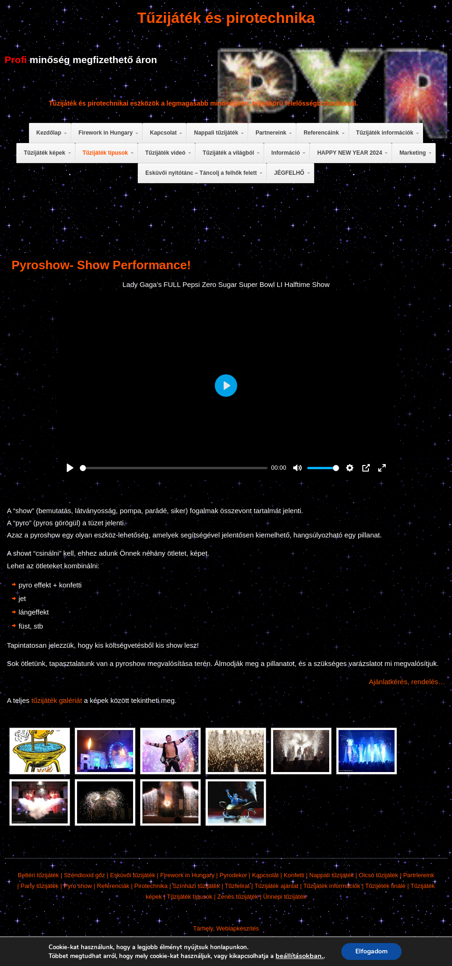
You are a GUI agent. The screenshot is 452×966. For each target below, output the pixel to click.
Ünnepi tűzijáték (284, 896)
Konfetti (294, 875)
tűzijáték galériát (56, 700)
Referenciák (113, 885)
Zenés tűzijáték (237, 896)
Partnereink (418, 875)
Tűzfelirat (237, 885)
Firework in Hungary (187, 875)
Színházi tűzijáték (196, 885)
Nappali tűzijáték (331, 875)
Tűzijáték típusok (189, 896)
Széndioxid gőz (84, 875)
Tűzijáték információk (331, 885)
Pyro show (78, 885)
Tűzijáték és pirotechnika (226, 17)
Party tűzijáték (40, 885)
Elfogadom (375, 951)
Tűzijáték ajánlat (276, 885)
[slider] (174, 468)
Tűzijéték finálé (385, 885)
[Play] (70, 467)
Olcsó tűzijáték (378, 875)
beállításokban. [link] (302, 955)
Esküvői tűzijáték (132, 875)
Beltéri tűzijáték (38, 875)
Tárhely (202, 928)
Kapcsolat (265, 875)
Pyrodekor (233, 875)
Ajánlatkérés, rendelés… (407, 682)
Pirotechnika (151, 885)
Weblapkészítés (237, 928)
